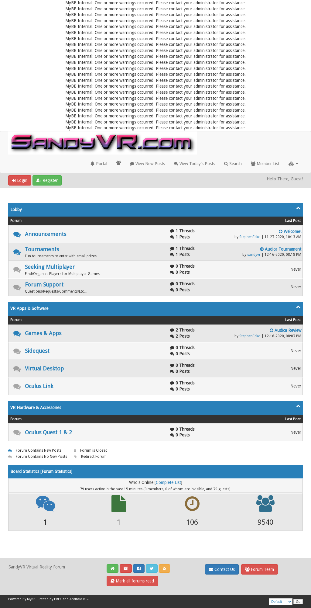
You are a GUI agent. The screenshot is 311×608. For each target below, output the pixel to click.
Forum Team (259, 569)
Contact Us (222, 569)
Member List (265, 163)
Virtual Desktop (44, 368)
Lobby (16, 209)
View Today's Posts (194, 163)
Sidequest (37, 351)
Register (47, 180)
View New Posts (147, 163)
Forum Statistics (56, 471)
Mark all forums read (132, 580)
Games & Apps (43, 333)
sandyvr (254, 254)
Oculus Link (39, 386)
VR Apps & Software (29, 308)
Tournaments (42, 249)
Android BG (79, 599)
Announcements (45, 234)
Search (233, 163)
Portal (99, 163)
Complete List (168, 482)
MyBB (31, 599)
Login (19, 180)
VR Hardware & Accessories (35, 407)
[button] (293, 164)
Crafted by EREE (49, 599)
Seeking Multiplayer (50, 267)
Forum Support (44, 284)
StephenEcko (250, 237)
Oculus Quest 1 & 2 (48, 432)
